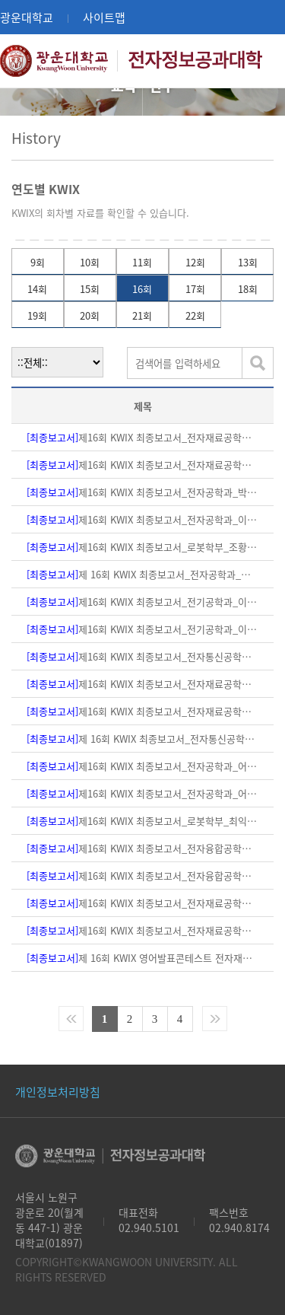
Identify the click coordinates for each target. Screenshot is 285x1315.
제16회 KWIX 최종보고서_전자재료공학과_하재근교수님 (143, 464)
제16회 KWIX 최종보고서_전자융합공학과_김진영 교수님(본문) (143, 875)
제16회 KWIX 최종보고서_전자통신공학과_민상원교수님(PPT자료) (143, 656)
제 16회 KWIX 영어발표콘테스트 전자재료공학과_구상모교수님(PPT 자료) (143, 957)
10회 (90, 262)
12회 (195, 262)
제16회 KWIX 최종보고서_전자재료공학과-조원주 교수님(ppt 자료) (143, 683)
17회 (195, 289)
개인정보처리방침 (57, 1092)
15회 (90, 289)
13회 (248, 262)
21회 (142, 315)
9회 (37, 262)
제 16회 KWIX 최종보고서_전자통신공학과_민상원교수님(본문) (143, 738)
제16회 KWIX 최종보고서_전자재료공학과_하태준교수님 (143, 437)
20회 (90, 315)
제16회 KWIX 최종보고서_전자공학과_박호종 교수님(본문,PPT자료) (143, 492)
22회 (195, 315)
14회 (37, 289)
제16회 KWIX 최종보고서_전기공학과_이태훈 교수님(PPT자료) (143, 628)
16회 (142, 289)
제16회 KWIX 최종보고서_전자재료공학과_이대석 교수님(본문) (143, 930)
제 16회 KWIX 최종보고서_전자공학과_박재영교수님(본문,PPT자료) (143, 574)
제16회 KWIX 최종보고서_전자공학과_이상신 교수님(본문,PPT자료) (143, 519)
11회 (142, 262)
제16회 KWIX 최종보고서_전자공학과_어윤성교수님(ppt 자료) (143, 765)
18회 (248, 289)
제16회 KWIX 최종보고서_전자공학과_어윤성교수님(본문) (143, 793)
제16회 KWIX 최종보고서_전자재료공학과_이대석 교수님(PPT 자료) (143, 902)
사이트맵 (104, 17)
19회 (37, 315)
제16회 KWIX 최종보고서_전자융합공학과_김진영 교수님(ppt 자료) (143, 848)
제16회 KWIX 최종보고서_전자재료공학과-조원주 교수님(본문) (143, 711)
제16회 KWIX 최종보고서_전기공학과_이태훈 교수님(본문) (143, 601)
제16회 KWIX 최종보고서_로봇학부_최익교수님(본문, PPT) (143, 820)
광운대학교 (26, 17)
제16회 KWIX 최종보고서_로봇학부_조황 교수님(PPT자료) (143, 546)
